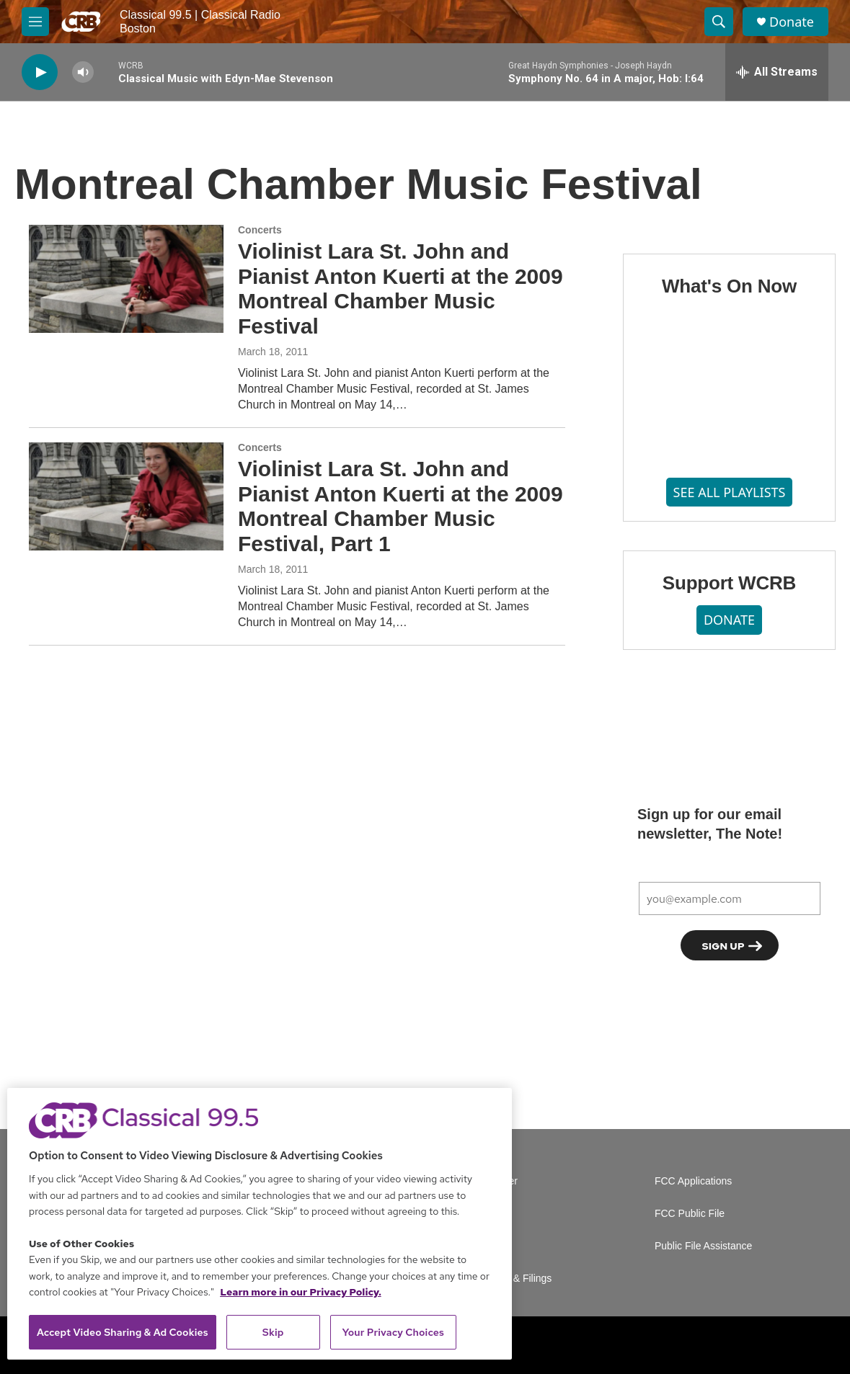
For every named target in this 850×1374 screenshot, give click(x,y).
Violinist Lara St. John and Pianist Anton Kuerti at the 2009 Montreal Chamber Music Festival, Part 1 (400, 506)
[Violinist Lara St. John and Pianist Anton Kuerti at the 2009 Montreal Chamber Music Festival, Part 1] (126, 496)
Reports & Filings (513, 1278)
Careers (493, 1213)
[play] (39, 72)
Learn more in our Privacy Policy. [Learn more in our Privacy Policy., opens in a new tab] (300, 1291)
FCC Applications (693, 1181)
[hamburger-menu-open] (35, 21)
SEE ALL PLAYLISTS (729, 492)
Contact (492, 1246)
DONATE (729, 619)
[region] (259, 1224)
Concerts (260, 230)
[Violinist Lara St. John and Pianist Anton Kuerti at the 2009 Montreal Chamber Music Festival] (126, 279)
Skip (273, 1332)
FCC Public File (690, 1213)
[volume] (83, 72)
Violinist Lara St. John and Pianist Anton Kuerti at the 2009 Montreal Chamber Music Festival (400, 288)
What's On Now (729, 286)
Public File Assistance (703, 1246)
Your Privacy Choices (393, 1332)
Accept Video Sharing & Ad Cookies (122, 1332)
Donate (791, 22)
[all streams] (776, 72)
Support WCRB (729, 583)
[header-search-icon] (718, 21)
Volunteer (496, 1181)
